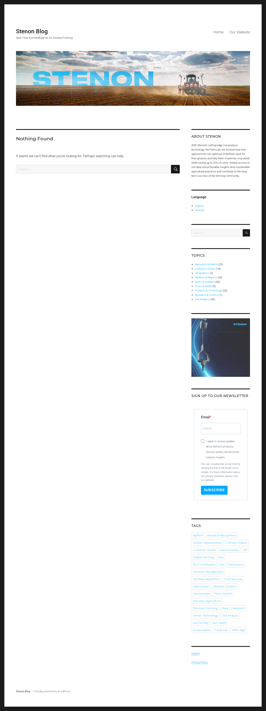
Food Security (233, 579)
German (199, 210)
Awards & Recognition (221, 535)
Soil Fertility (200, 622)
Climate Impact (236, 542)
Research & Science (207, 294)
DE (245, 550)
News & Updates (205, 281)
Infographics (202, 273)
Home (218, 32)
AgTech (198, 535)
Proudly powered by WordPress (52, 691)
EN (222, 564)
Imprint (195, 653)
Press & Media (203, 286)
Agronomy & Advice (206, 264)
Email (205, 417)
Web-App (238, 630)
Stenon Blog (32, 31)
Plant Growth (223, 593)
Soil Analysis (202, 299)
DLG (221, 557)
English (199, 205)
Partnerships (201, 593)
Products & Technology (208, 290)
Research (239, 608)
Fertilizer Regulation (206, 579)
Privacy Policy (199, 662)
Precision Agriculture (207, 601)
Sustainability (202, 630)
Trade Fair (221, 630)
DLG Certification (204, 564)
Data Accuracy (229, 550)
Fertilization (236, 564)
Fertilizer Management (208, 571)
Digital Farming (203, 557)
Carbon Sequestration (207, 542)
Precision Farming (205, 608)
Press (225, 608)
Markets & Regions (206, 277)
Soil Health (219, 622)
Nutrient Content (224, 586)
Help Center (201, 586)
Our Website (239, 32)
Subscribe (214, 490)
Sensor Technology (205, 615)
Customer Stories (205, 268)
